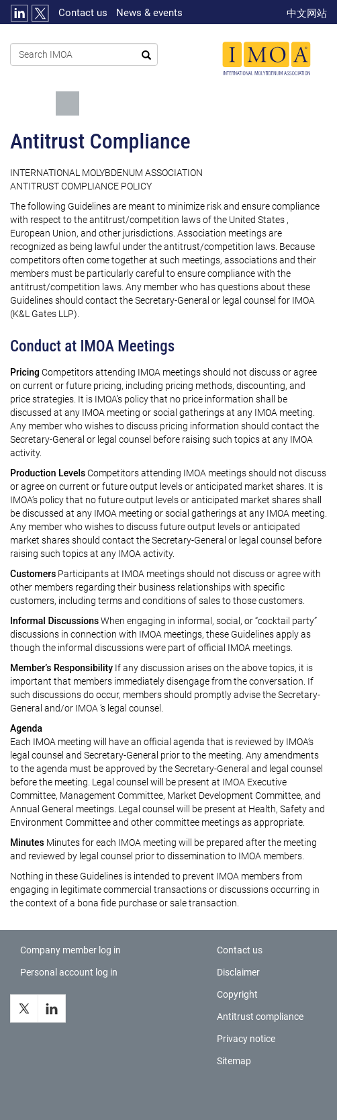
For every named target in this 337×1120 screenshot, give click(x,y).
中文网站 (307, 13)
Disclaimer (238, 972)
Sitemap (234, 1061)
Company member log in (70, 950)
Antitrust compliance (260, 1016)
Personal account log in (68, 972)
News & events (149, 13)
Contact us (82, 13)
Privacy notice (246, 1038)
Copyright (237, 994)
